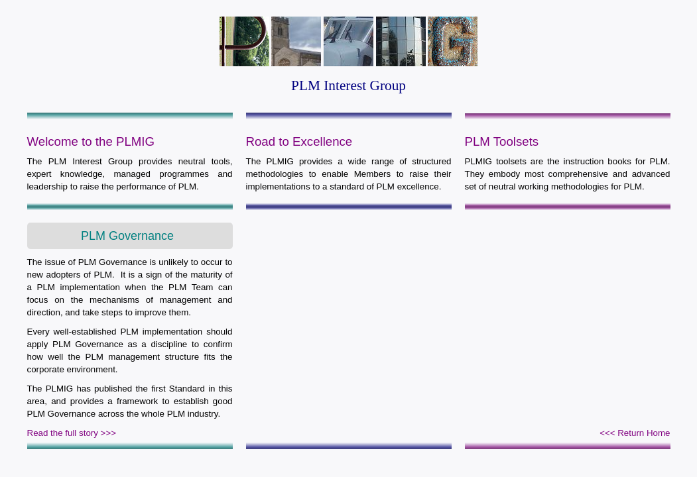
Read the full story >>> (71, 433)
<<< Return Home (635, 433)
